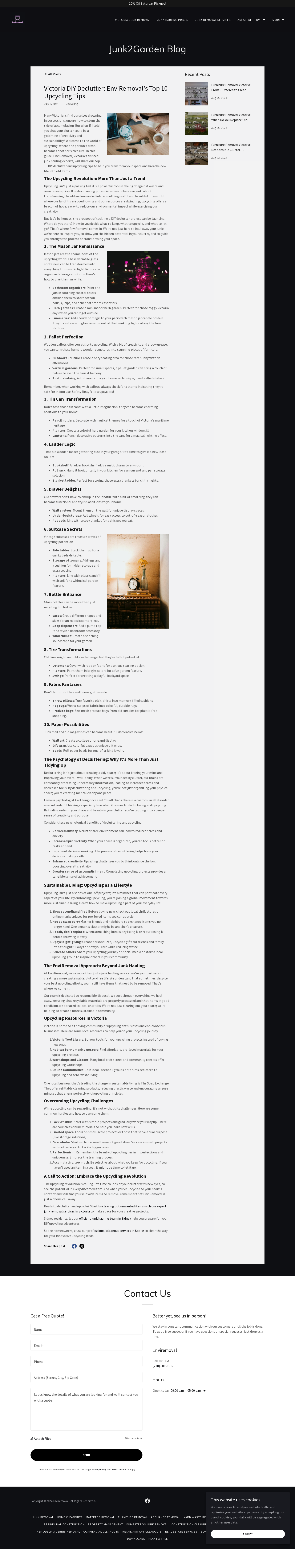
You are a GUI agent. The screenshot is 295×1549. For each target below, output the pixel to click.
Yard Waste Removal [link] (200, 1517)
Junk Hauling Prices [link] (172, 20)
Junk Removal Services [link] (213, 20)
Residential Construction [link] (64, 1524)
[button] (252, 19)
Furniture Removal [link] (133, 1517)
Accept (248, 1534)
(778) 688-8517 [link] (163, 1366)
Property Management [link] (105, 1524)
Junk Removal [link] (43, 1517)
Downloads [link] (136, 1539)
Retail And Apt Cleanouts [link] (142, 1531)
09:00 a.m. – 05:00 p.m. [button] (186, 1390)
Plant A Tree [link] (158, 1539)
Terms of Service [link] (120, 1469)
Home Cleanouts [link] (69, 1517)
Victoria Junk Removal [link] (132, 20)
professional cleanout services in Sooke (115, 1230)
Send (86, 1455)
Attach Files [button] (42, 1438)
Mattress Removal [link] (100, 1517)
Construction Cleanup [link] (189, 1524)
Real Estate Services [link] (181, 1531)
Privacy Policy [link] (99, 1469)
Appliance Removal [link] (165, 1517)
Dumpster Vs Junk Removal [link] (147, 1524)
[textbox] (86, 1329)
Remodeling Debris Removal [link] (58, 1531)
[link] (17, 19)
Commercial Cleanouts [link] (101, 1531)
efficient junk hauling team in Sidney (105, 1218)
